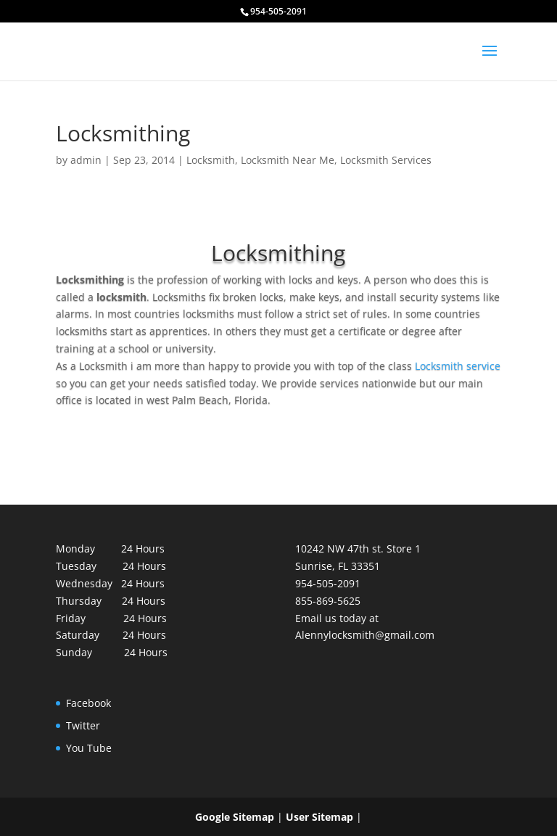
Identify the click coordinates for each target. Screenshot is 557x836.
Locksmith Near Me (287, 160)
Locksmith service (457, 366)
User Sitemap (319, 817)
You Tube (89, 748)
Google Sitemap (234, 817)
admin (86, 160)
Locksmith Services (386, 160)
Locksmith (210, 160)
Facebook (88, 703)
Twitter (83, 725)
